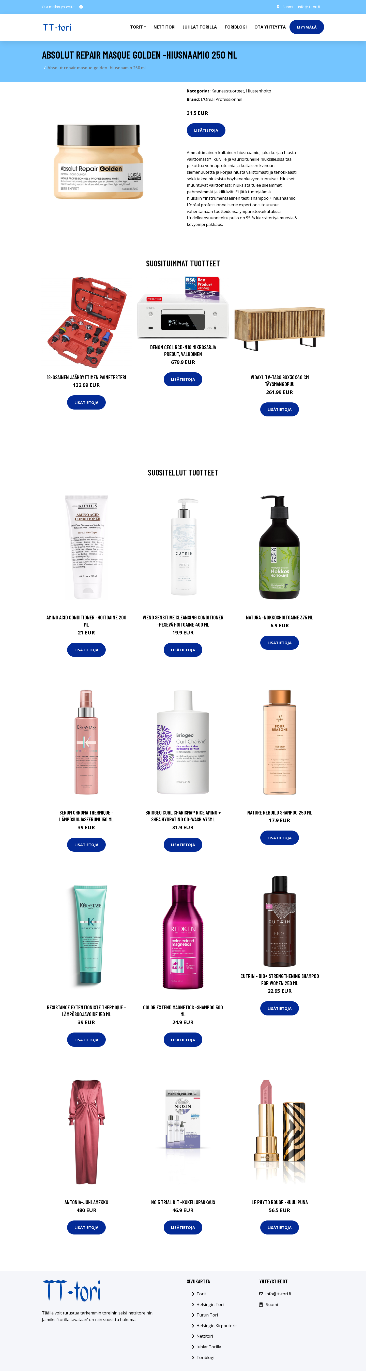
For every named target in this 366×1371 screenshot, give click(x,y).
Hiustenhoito (258, 91)
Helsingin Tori (210, 1304)
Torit (201, 1294)
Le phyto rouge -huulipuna (280, 1202)
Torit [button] (136, 27)
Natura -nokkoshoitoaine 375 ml (279, 617)
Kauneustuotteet (227, 91)
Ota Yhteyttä (270, 27)
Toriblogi (235, 27)
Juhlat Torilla (200, 27)
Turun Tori (207, 1315)
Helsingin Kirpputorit (216, 1325)
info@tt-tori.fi (309, 6)
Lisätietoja (206, 130)
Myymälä (307, 27)
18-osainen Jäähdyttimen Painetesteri (86, 377)
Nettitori (165, 27)
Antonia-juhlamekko (86, 1202)
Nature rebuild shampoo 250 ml (279, 812)
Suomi (288, 6)
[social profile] (81, 7)
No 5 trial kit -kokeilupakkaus (183, 1202)
